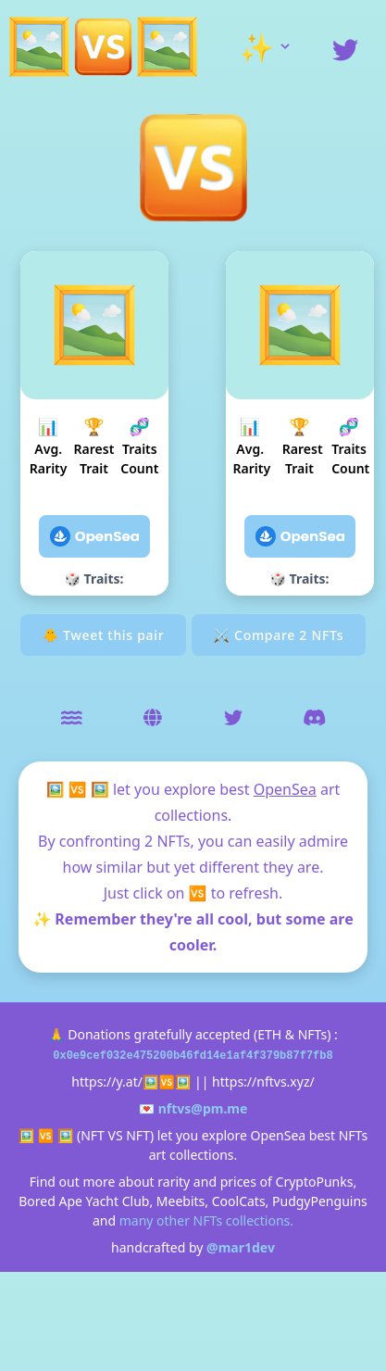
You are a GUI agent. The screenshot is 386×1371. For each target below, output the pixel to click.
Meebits (180, 1201)
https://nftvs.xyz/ (263, 1081)
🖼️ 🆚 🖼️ (77, 789)
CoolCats (239, 1201)
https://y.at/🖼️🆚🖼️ (131, 1081)
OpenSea (285, 789)
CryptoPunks (315, 1181)
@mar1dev (240, 1247)
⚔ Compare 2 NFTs (279, 635)
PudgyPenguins (319, 1201)
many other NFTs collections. (206, 1220)
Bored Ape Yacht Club (84, 1201)
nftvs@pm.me (203, 1108)
